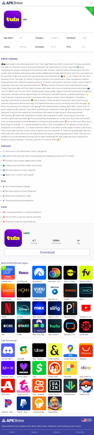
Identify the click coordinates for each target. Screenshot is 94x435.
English (86, 420)
